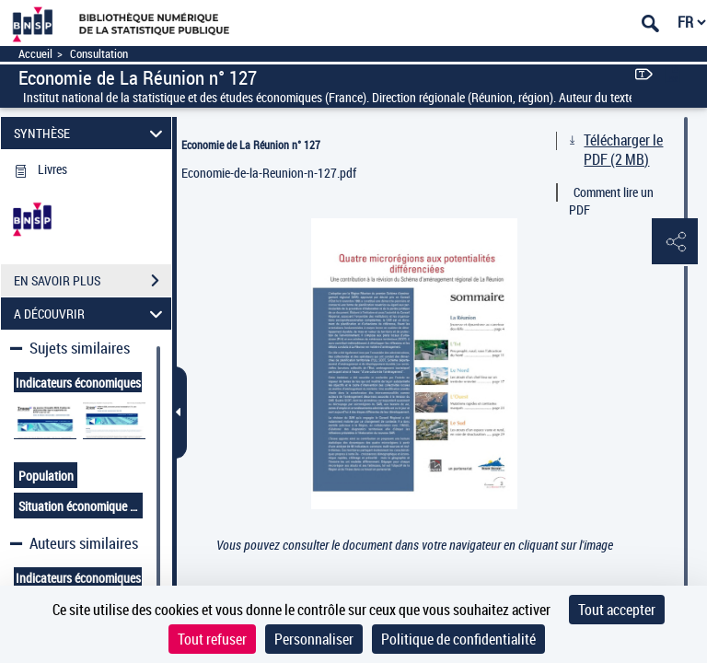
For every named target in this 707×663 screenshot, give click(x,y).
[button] (675, 242)
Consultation (99, 54)
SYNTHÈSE (91, 133)
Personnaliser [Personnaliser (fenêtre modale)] (314, 639)
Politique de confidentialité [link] (458, 639)
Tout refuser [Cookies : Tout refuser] (212, 639)
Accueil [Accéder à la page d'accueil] (35, 54)
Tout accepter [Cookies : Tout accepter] (616, 609)
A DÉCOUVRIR (91, 313)
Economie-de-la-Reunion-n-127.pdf (268, 172)
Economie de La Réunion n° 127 (250, 144)
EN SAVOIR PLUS (92, 281)
